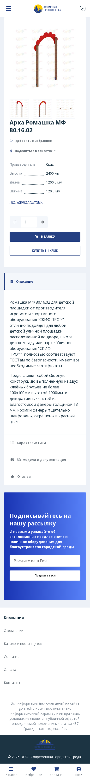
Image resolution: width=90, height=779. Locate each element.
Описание (22, 281)
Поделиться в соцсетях (31, 151)
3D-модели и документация (38, 459)
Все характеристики (26, 202)
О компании (13, 630)
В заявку (45, 236)
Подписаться (45, 575)
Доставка (11, 656)
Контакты (12, 682)
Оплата (10, 669)
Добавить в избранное (31, 141)
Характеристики (28, 442)
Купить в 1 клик (45, 250)
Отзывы (21, 476)
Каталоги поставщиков (23, 643)
